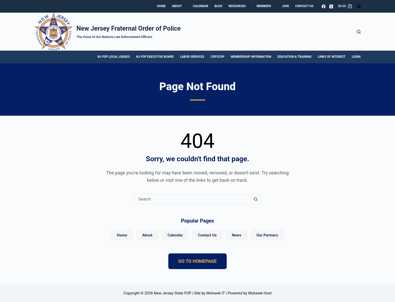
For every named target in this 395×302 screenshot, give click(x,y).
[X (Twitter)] (331, 6)
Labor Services (192, 56)
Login (356, 56)
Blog (218, 6)
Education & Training (294, 56)
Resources (240, 6)
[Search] (359, 32)
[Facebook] (324, 6)
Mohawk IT (215, 293)
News (236, 235)
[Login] (359, 6)
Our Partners (267, 235)
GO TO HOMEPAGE (197, 261)
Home (161, 6)
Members (267, 6)
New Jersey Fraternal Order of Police (129, 28)
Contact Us (304, 6)
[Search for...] (192, 199)
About (180, 6)
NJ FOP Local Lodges (114, 56)
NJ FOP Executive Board (155, 56)
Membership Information (251, 56)
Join (285, 6)
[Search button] (256, 199)
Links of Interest (331, 56)
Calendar (200, 6)
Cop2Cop (217, 56)
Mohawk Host (260, 293)
